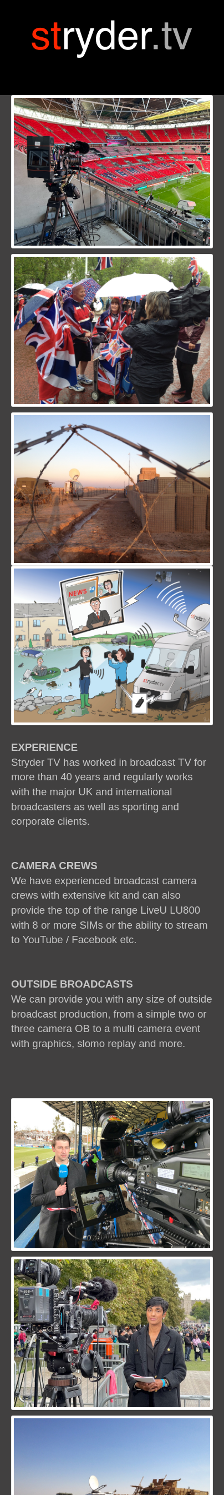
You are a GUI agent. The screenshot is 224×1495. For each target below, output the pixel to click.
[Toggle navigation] (112, 71)
